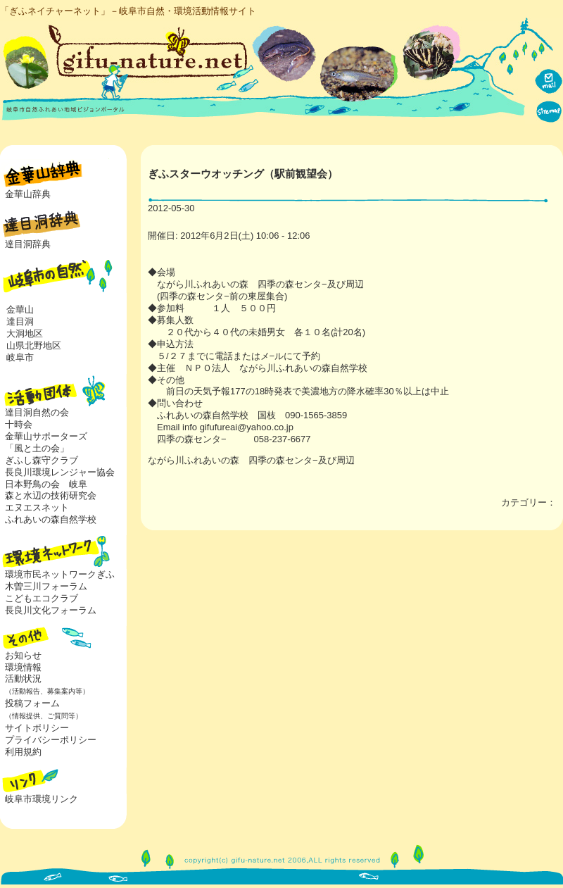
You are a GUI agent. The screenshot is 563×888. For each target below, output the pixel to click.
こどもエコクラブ (41, 598)
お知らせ (23, 655)
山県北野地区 (33, 345)
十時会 (18, 424)
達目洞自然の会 (37, 412)
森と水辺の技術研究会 (50, 495)
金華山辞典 (28, 194)
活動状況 (44, 684)
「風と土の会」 (37, 448)
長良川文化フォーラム (50, 610)
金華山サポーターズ (46, 436)
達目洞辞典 (28, 244)
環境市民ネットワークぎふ (60, 574)
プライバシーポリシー (50, 739)
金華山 (20, 309)
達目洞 (20, 321)
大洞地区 (24, 333)
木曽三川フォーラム (46, 586)
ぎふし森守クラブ (41, 460)
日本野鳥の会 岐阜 (46, 484)
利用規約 (23, 751)
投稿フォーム (41, 709)
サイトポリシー (37, 728)
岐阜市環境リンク (41, 799)
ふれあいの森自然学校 (50, 519)
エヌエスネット (37, 507)
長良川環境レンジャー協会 (60, 472)
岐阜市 (20, 357)
